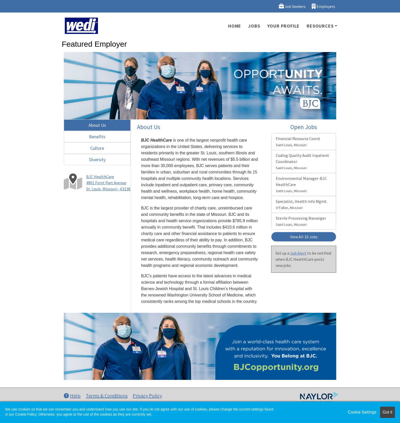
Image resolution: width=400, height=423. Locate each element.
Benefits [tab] (97, 137)
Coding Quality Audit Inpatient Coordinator (302, 161)
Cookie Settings (362, 412)
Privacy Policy (147, 395)
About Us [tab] (97, 125)
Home (234, 26)
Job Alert (298, 253)
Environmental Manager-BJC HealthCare (301, 184)
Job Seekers (292, 6)
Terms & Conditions (107, 395)
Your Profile (283, 26)
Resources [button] (320, 26)
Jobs (254, 26)
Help (72, 395)
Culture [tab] (97, 148)
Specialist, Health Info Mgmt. (301, 204)
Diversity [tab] (97, 160)
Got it (387, 412)
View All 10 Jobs (304, 236)
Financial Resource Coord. (298, 141)
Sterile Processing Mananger (301, 221)
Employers (323, 6)
